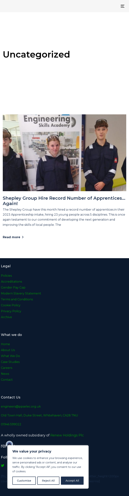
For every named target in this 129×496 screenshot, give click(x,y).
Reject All (48, 480)
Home (5, 344)
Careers (6, 368)
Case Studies (10, 362)
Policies (6, 275)
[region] (48, 467)
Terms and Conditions (17, 299)
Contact (7, 379)
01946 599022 (11, 424)
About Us (8, 350)
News (5, 374)
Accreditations (11, 281)
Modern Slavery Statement (21, 293)
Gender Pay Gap (13, 287)
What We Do (10, 356)
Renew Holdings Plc (67, 435)
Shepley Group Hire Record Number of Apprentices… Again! (64, 201)
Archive (6, 317)
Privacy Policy (11, 311)
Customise (24, 480)
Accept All (72, 480)
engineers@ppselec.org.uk (21, 406)
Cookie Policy (10, 305)
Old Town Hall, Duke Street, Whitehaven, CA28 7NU (39, 415)
